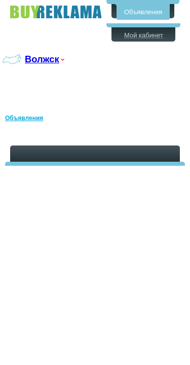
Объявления (143, 12)
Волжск (42, 59)
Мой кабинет (143, 35)
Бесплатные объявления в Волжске (55, 12)
